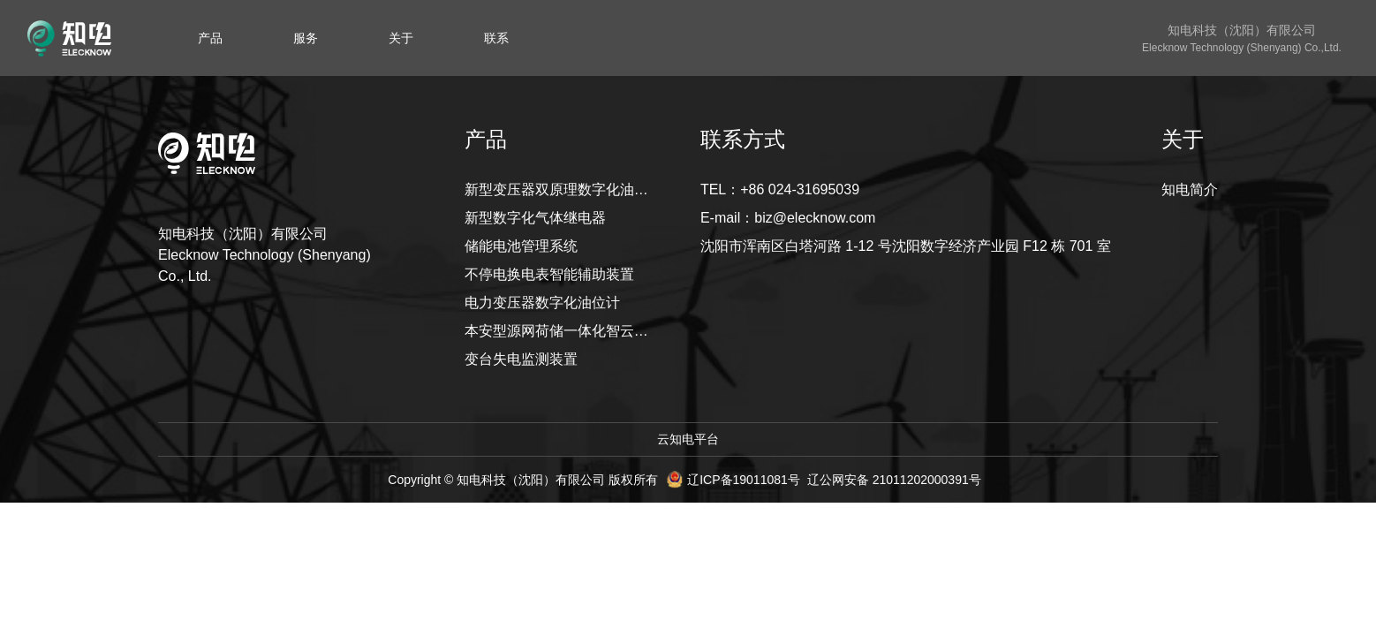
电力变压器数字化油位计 (542, 302)
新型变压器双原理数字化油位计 (557, 189)
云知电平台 (688, 439)
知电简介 (1189, 189)
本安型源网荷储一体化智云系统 (557, 330)
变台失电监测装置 (521, 359)
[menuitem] (210, 38)
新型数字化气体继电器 (535, 217)
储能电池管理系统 (521, 246)
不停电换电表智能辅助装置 (549, 274)
